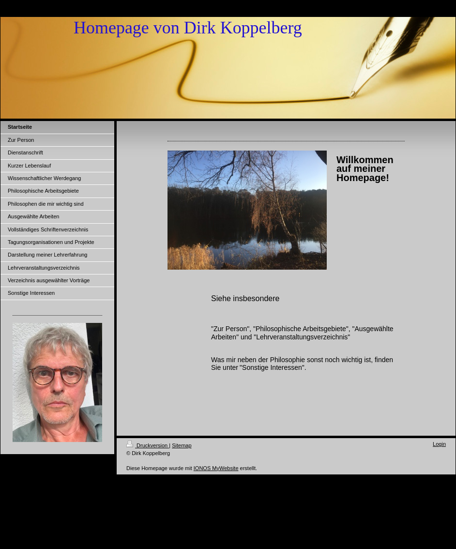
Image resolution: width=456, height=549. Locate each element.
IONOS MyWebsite (216, 468)
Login (439, 444)
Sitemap (181, 445)
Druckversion (147, 445)
